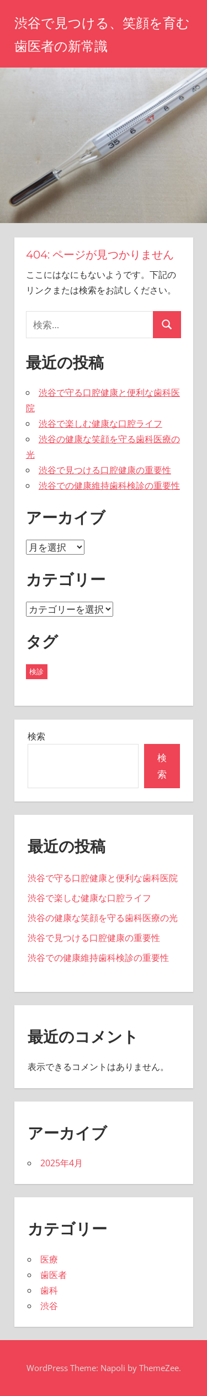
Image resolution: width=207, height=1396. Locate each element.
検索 (36, 736)
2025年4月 (61, 1163)
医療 (49, 1259)
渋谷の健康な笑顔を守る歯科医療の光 (103, 918)
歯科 (49, 1290)
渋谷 (49, 1306)
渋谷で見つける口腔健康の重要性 (105, 470)
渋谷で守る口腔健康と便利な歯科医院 (103, 878)
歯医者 (53, 1275)
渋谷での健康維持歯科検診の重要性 (109, 485)
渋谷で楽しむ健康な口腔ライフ (100, 423)
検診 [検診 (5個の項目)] (36, 671)
